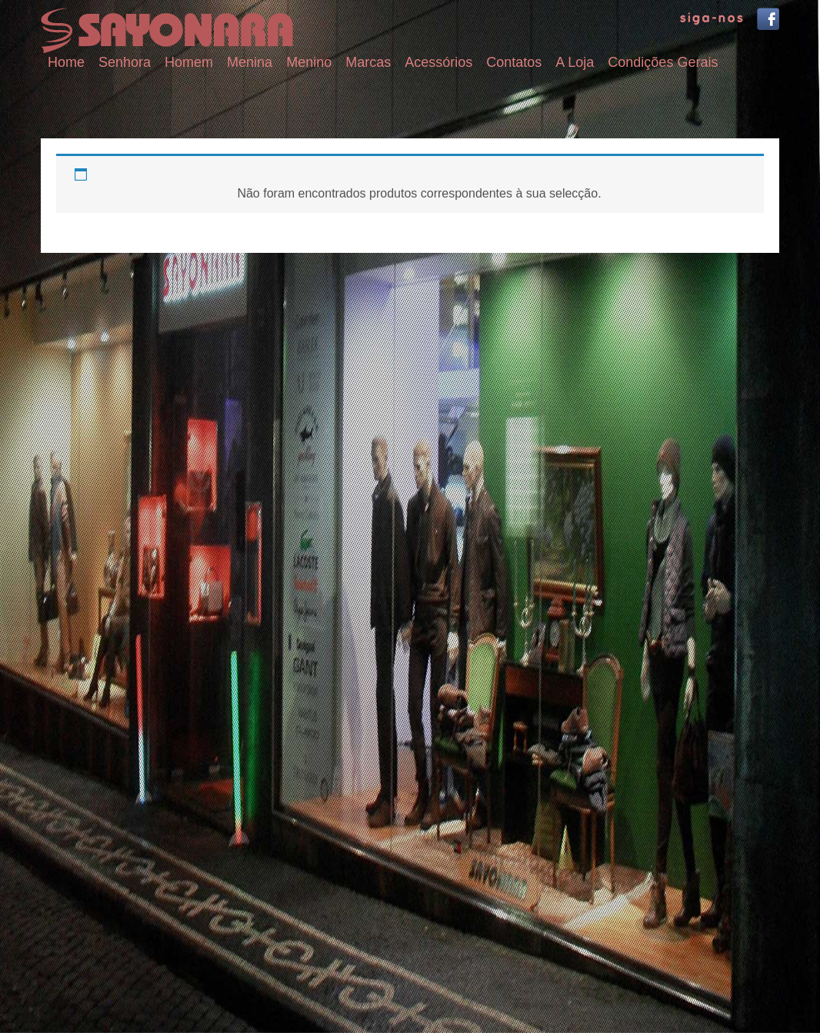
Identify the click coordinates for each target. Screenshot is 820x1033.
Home (66, 62)
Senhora (124, 62)
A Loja (574, 62)
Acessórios (438, 62)
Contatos (514, 62)
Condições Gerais (663, 62)
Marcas (368, 62)
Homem (189, 62)
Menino (309, 62)
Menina (249, 62)
